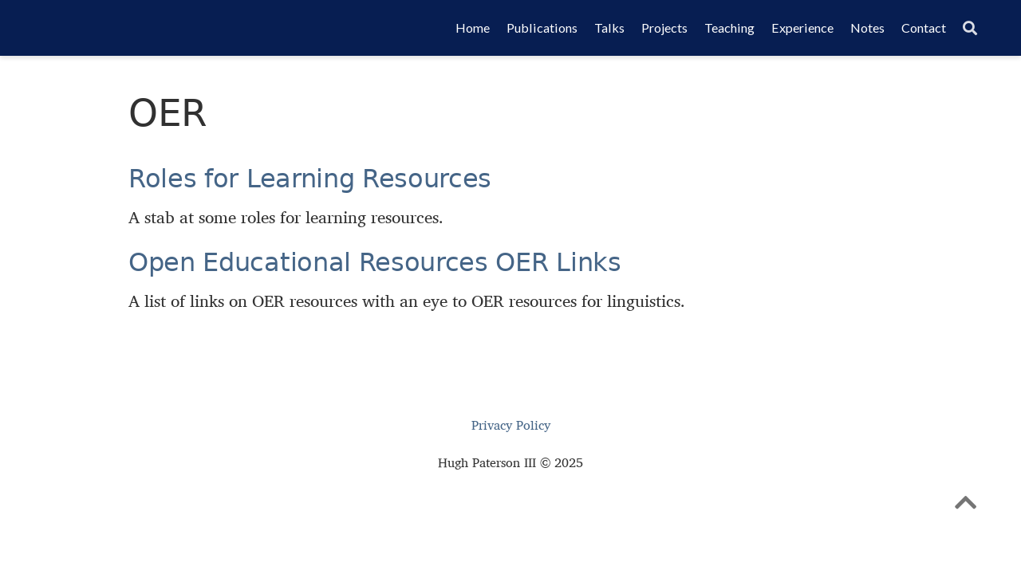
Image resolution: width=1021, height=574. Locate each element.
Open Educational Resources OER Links (374, 262)
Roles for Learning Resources (309, 178)
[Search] (970, 28)
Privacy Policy (510, 425)
